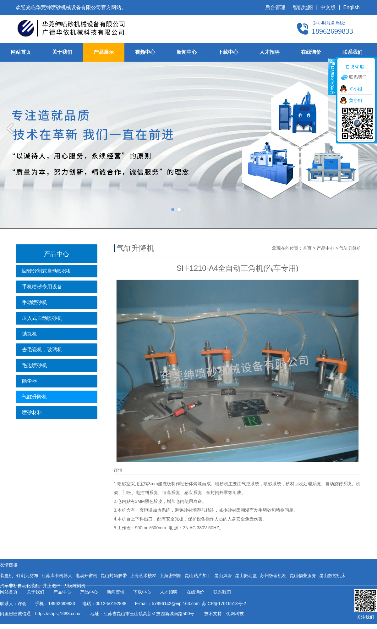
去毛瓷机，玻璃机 (42, 349)
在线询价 (311, 52)
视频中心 (145, 52)
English (351, 7)
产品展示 (104, 52)
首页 (307, 248)
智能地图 (303, 7)
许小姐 (355, 88)
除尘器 (29, 381)
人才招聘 (270, 52)
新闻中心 (187, 52)
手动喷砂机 (34, 302)
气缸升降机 (34, 396)
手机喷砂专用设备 (42, 286)
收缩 (332, 76)
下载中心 (228, 52)
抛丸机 (29, 334)
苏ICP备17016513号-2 (222, 603)
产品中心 (325, 248)
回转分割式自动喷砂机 (47, 271)
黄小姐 (355, 100)
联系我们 (352, 52)
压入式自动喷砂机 (42, 318)
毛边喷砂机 (34, 365)
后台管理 (275, 7)
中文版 (328, 7)
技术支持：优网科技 (224, 613)
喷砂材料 (32, 412)
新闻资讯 (115, 592)
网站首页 (21, 52)
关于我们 (62, 52)
